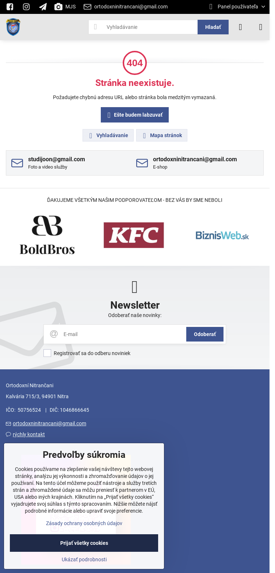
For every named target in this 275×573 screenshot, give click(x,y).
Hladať (213, 27)
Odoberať (205, 334)
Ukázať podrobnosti (84, 559)
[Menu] (261, 27)
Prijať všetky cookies (84, 543)
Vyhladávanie (107, 135)
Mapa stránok (161, 135)
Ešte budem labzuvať (134, 115)
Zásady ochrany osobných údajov (84, 523)
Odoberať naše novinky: (134, 315)
